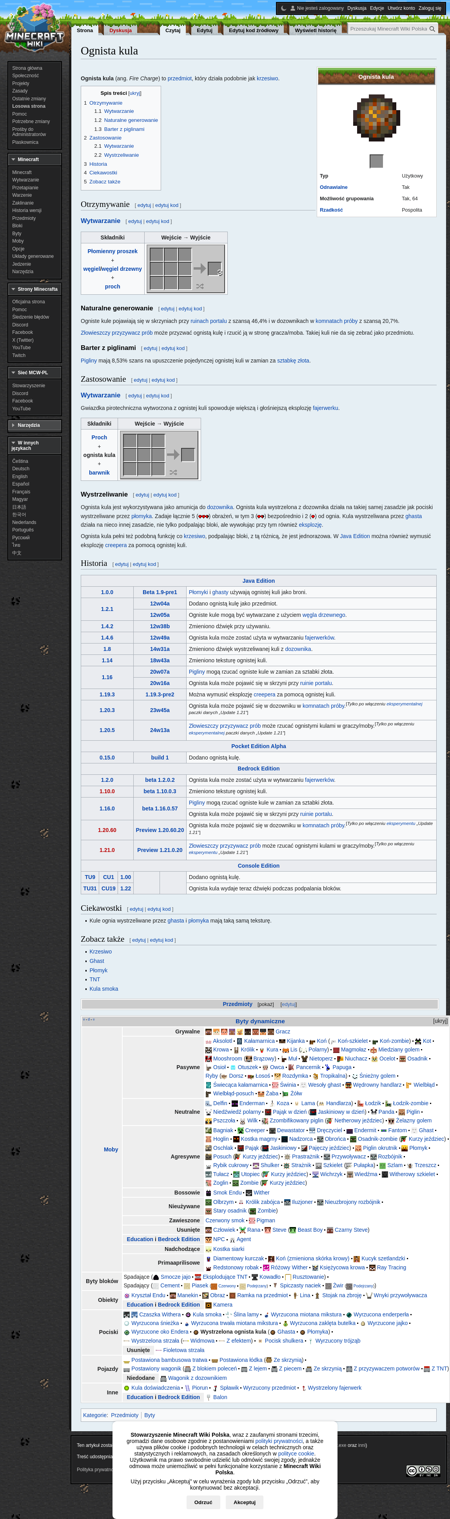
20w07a (160, 672)
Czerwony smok (225, 1220)
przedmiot (180, 78)
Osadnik (417, 1058)
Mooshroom (227, 1058)
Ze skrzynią (288, 1360)
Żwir (338, 1285)
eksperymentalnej (404, 703)
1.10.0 (107, 791)
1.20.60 (107, 830)
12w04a (160, 603)
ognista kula (99, 455)
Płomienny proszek (112, 251)
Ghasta (286, 1332)
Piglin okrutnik (380, 1148)
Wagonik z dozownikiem (197, 1378)
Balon (220, 1397)
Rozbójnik (390, 1156)
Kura (272, 1049)
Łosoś (263, 1076)
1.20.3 (107, 710)
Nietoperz (321, 1058)
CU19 (109, 888)
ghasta (413, 516)
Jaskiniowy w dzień (341, 1112)
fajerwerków (319, 637)
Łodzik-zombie (410, 1103)
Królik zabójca (263, 1202)
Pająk (252, 1148)
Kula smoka (103, 989)
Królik (248, 1049)
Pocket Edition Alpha (258, 746)
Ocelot (387, 1058)
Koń (322, 1041)
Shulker (270, 1165)
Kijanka (296, 1041)
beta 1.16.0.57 (160, 808)
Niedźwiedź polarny (237, 1112)
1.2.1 (107, 609)
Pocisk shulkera (284, 1341)
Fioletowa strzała (183, 1350)
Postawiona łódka (241, 1360)
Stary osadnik (230, 1210)
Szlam (395, 1165)
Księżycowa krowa (342, 1267)
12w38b (160, 626)
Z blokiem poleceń (214, 1368)
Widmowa (202, 1341)
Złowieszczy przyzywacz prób (117, 333)
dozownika (220, 507)
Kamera (222, 1304)
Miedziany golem (398, 1049)
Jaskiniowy (283, 1148)
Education (140, 1239)
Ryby (211, 1076)
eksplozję (310, 525)
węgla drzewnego (324, 615)
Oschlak (223, 1148)
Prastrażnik (305, 1156)
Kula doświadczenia (155, 1388)
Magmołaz (354, 1049)
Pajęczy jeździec (328, 1148)
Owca (277, 1067)
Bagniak (223, 1130)
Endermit (365, 1130)
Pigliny (89, 360)
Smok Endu (227, 1192)
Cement (170, 1285)
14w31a (160, 649)
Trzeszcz (425, 1165)
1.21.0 (107, 850)
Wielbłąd (424, 1085)
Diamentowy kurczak (238, 1258)
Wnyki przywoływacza (400, 1295)
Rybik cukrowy (231, 1165)
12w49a (160, 637)
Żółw (296, 1093)
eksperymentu (400, 823)
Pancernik (308, 1067)
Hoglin (221, 1139)
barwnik (99, 472)
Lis (294, 1049)
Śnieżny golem (377, 1076)
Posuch (222, 1156)
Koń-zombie (394, 1041)
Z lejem (258, 1368)
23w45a (160, 710)
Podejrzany (257, 1286)
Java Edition (355, 536)
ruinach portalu (209, 321)
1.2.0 (107, 780)
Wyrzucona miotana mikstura (306, 1314)
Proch (99, 437)
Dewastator (291, 1130)
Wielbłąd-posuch (233, 1093)
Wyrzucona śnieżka (155, 1323)
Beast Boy (310, 1230)
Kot (427, 1041)
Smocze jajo (176, 1277)
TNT (94, 979)
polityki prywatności (279, 1441)
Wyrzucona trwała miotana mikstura (234, 1323)
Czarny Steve (351, 1230)
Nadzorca (301, 1139)
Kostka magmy (259, 1139)
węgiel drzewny (122, 269)
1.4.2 (107, 626)
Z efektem (239, 1341)
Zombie (249, 1183)
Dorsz (236, 1076)
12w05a (160, 615)
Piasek (200, 1285)
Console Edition (259, 866)
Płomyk (98, 970)
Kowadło (270, 1277)
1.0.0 (107, 592)
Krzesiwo (100, 951)
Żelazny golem (414, 1120)
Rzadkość (331, 210)
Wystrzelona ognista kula (234, 1332)
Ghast (96, 961)
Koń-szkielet (353, 1041)
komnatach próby (336, 321)
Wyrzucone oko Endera (159, 1332)
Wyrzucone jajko (388, 1323)
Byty (149, 1415)
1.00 (125, 877)
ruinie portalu (316, 683)
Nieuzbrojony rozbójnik (353, 1202)
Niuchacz (356, 1058)
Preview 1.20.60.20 (160, 830)
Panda (386, 1112)
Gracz (283, 1031)
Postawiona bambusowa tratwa (169, 1360)
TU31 (90, 888)
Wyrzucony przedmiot (269, 1388)
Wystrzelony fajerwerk (335, 1388)
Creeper (255, 1130)
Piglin (413, 1112)
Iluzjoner (302, 1202)
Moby (111, 1149)
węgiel (91, 269)
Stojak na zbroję (341, 1295)
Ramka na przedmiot (262, 1295)
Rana (253, 1230)
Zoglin (220, 1183)
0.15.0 (107, 757)
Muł (293, 1058)
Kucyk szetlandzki (383, 1258)
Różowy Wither (289, 1267)
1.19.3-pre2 (159, 694)
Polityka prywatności (98, 1469)
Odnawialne (334, 187)
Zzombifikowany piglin (296, 1120)
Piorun (200, 1388)
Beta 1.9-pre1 (160, 592)
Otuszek (248, 1067)
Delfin (220, 1103)
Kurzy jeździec (426, 1139)
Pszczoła (224, 1120)
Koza (283, 1103)
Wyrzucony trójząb (338, 1341)
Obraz (217, 1295)
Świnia (288, 1085)
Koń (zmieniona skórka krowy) (313, 1258)
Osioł (219, 1067)
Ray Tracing (391, 1267)
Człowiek (224, 1230)
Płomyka (317, 1332)
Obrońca (335, 1139)
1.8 (107, 649)
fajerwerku (325, 408)
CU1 (108, 877)
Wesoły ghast (324, 1085)
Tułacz (221, 1174)
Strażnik (301, 1165)
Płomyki (198, 592)
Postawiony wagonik (156, 1368)
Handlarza (338, 1103)
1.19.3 (107, 694)
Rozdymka (295, 1076)
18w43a (160, 660)
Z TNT (439, 1368)
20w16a (160, 683)
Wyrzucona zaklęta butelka (323, 1323)
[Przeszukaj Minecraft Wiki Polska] (393, 29)
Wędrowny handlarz (377, 1085)
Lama (308, 1103)
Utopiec (250, 1174)
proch (112, 286)
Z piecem (290, 1368)
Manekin (188, 1295)
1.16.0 (107, 808)
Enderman (252, 1103)
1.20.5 (107, 730)
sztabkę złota (293, 360)
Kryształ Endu (148, 1295)
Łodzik (373, 1103)
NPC (219, 1239)
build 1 (160, 757)
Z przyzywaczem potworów (386, 1368)
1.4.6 (107, 637)
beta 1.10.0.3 (159, 791)
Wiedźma (366, 1174)
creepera (116, 545)
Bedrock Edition (258, 768)
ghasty (220, 592)
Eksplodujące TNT (225, 1277)
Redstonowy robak (236, 1267)
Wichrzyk (331, 1174)
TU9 (90, 877)
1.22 (125, 888)
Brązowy (263, 1058)
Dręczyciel (329, 1130)
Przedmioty (237, 1004)
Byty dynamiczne (260, 1021)
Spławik (229, 1388)
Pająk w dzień (290, 1112)
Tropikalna (333, 1076)
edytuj (289, 1004)
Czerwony (227, 1286)
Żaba (272, 1093)
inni (362, 1445)
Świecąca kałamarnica (240, 1085)
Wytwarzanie (100, 221)
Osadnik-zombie (377, 1139)
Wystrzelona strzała (155, 1341)
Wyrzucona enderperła (381, 1314)
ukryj (440, 1021)
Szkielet (333, 1165)
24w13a (160, 730)
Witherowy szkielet (412, 1174)
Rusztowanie (308, 1277)
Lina (305, 1295)
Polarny (317, 1049)
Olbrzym (223, 1202)
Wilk (252, 1120)
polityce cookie (296, 1453)
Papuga (342, 1067)
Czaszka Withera (160, 1314)
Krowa (221, 1049)
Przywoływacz (349, 1156)
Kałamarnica (259, 1041)
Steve (279, 1230)
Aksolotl (222, 1041)
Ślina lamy (246, 1314)
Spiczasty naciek (300, 1285)
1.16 (107, 677)
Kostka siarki (228, 1249)
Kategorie (95, 1415)
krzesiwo (267, 78)
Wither (261, 1192)
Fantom (397, 1130)
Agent (244, 1239)
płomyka (141, 516)
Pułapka (364, 1165)
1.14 (107, 660)
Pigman (266, 1220)
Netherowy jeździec (358, 1120)
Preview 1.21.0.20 (159, 850)
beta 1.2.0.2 (160, 780)
